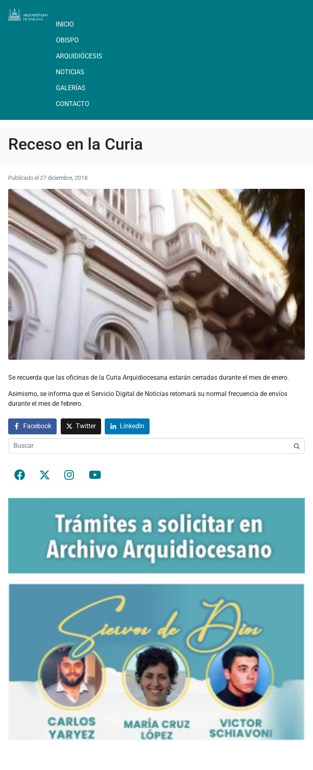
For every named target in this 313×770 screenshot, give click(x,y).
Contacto (72, 104)
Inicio (65, 24)
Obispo (67, 40)
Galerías (71, 88)
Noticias (70, 72)
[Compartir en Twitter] (81, 426)
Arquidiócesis (79, 56)
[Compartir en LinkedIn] (127, 426)
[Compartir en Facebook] (32, 426)
